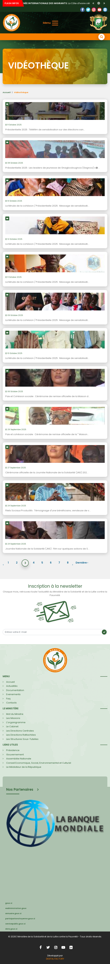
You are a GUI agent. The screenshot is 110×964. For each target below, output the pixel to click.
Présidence (12, 750)
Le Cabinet (12, 726)
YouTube (99, 9)
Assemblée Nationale (18, 758)
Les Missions (13, 718)
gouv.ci (8, 903)
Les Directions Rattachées (21, 734)
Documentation (15, 690)
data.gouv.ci (11, 929)
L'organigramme (16, 722)
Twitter (88, 9)
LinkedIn (94, 9)
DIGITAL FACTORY (55, 958)
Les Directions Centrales (20, 730)
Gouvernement (15, 754)
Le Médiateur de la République (23, 767)
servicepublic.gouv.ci (15, 923)
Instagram (55, 947)
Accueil (6, 92)
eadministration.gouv (15, 908)
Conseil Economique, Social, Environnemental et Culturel (38, 763)
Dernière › (82, 562)
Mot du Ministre (14, 714)
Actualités (12, 686)
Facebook (82, 9)
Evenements (13, 694)
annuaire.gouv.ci (13, 913)
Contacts (11, 702)
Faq (8, 698)
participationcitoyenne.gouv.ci (20, 918)
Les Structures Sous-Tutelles (22, 739)
